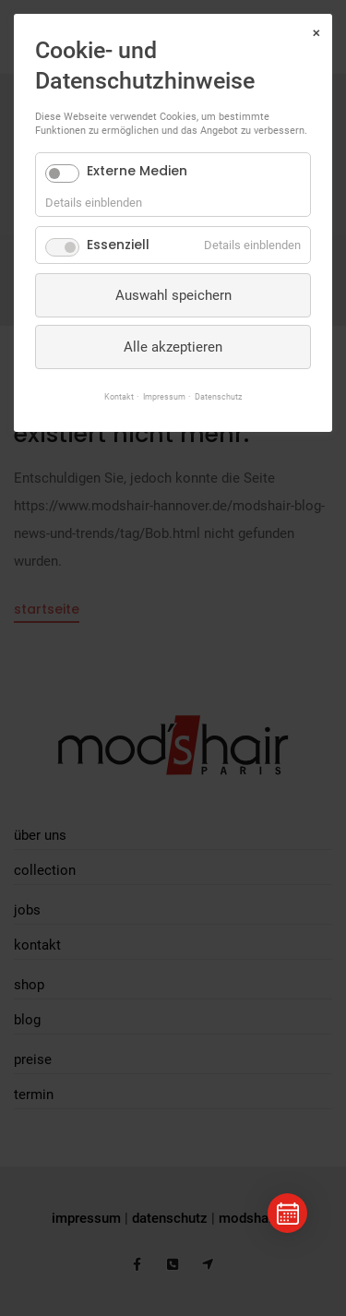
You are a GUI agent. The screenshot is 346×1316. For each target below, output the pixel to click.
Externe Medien (137, 171)
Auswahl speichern (173, 295)
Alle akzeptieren (173, 347)
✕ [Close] (316, 34)
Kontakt (119, 396)
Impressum (164, 396)
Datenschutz (218, 396)
